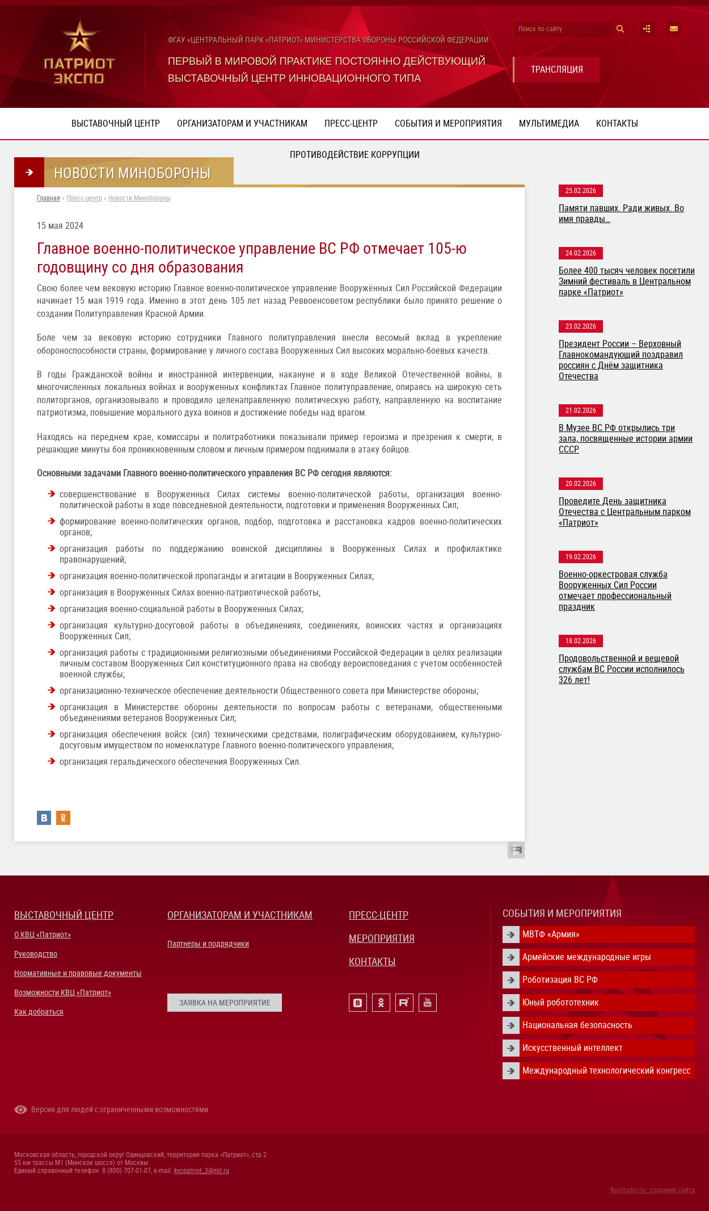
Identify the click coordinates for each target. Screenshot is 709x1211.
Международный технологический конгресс (606, 1070)
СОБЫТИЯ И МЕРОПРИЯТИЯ (562, 913)
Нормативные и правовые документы (78, 973)
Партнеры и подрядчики (208, 943)
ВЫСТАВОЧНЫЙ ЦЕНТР (63, 915)
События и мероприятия (448, 123)
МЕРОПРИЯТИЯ (382, 938)
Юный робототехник (560, 1002)
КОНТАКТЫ (372, 961)
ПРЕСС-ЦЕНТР (378, 915)
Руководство (35, 953)
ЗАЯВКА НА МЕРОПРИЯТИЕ (225, 1002)
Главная (48, 198)
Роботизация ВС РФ (560, 979)
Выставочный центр (115, 123)
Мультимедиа (549, 123)
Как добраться (39, 1011)
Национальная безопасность (577, 1025)
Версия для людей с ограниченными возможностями (119, 1109)
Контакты (617, 123)
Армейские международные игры (586, 957)
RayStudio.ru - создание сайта (652, 1190)
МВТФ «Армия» (551, 934)
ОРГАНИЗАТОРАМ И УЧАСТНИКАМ (240, 915)
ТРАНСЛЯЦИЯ (557, 69)
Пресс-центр (351, 123)
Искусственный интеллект (572, 1047)
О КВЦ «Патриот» (42, 934)
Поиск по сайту (540, 29)
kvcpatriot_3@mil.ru (201, 1171)
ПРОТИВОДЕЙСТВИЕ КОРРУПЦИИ (355, 154)
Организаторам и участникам (242, 123)
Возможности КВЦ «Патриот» (62, 992)
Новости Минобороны (139, 198)
